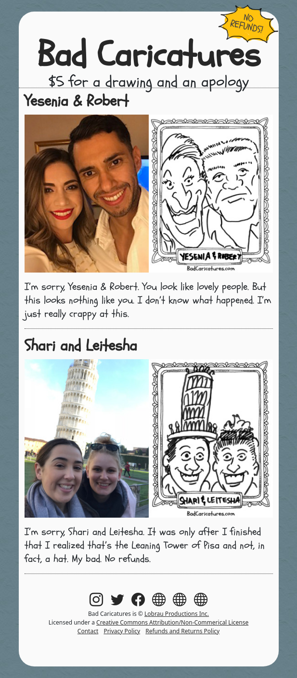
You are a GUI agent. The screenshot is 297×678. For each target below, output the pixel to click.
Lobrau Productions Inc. (176, 614)
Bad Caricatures (148, 55)
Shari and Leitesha (81, 345)
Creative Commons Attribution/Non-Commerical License (172, 622)
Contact (87, 631)
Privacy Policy (121, 631)
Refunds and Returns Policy (182, 631)
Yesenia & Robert (77, 101)
